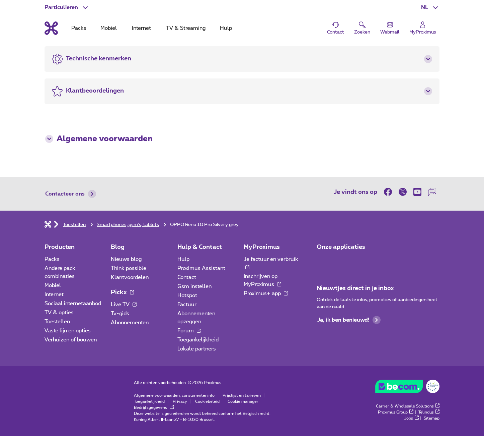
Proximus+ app (266, 293)
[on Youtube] (417, 192)
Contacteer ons (70, 194)
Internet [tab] (141, 28)
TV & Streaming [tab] (186, 28)
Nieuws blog (126, 259)
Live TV (124, 304)
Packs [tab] (78, 28)
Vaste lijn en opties (68, 330)
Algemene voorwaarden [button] (99, 139)
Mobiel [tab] (108, 28)
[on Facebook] (389, 192)
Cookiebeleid (207, 401)
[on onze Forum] (432, 192)
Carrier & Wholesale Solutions (407, 406)
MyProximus (262, 247)
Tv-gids (120, 313)
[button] (430, 7)
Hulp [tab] (226, 28)
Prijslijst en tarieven (242, 395)
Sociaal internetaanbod (73, 303)
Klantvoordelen (130, 277)
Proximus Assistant (201, 268)
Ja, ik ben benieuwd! (349, 320)
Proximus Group (395, 412)
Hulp (183, 259)
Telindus (428, 412)
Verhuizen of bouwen (71, 339)
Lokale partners (196, 348)
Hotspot (187, 295)
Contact (186, 277)
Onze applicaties (341, 247)
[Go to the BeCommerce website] (407, 388)
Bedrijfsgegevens (154, 407)
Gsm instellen (194, 286)
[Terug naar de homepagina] (51, 28)
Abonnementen (130, 322)
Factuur (186, 304)
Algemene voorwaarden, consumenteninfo (174, 395)
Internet (54, 294)
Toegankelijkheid (198, 339)
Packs (52, 259)
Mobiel (53, 285)
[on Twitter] (402, 192)
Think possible (128, 268)
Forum (189, 330)
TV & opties (59, 312)
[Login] (422, 28)
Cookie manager (243, 401)
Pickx (122, 292)
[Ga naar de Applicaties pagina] (323, 261)
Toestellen (57, 321)
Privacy (180, 401)
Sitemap (431, 418)
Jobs (411, 418)
